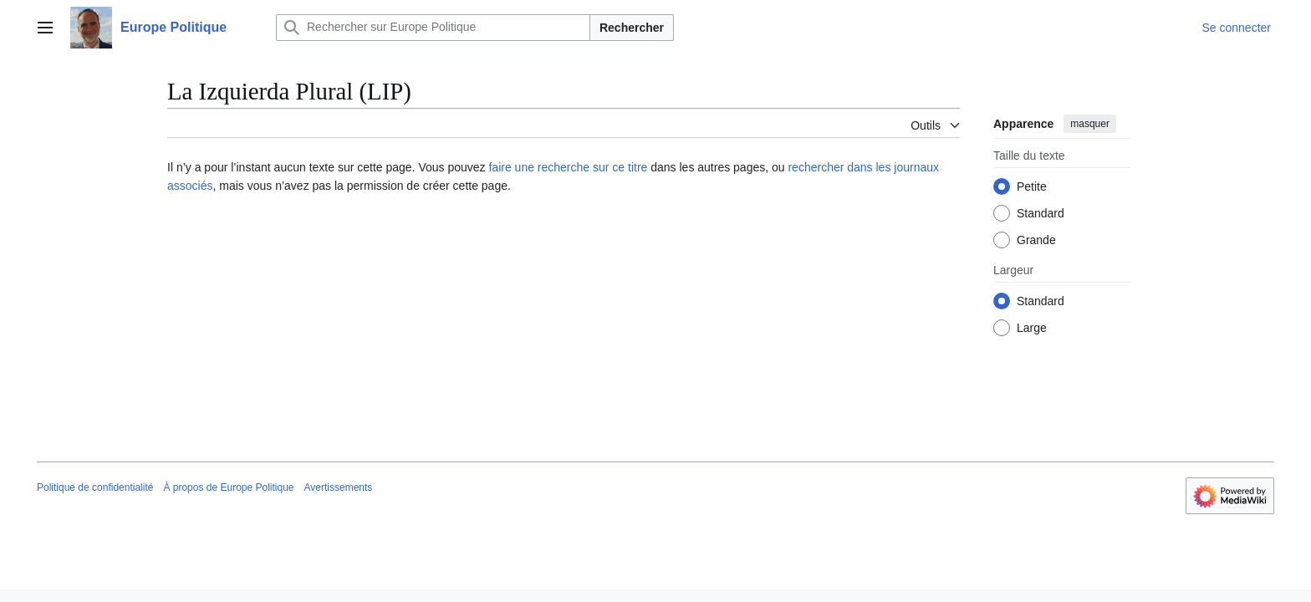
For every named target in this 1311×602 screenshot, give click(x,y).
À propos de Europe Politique (228, 487)
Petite (1032, 186)
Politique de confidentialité (95, 487)
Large (1032, 327)
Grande (1036, 240)
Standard (1040, 213)
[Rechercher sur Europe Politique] (433, 27)
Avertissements (338, 487)
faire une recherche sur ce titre (567, 167)
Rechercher (631, 27)
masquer (1090, 124)
